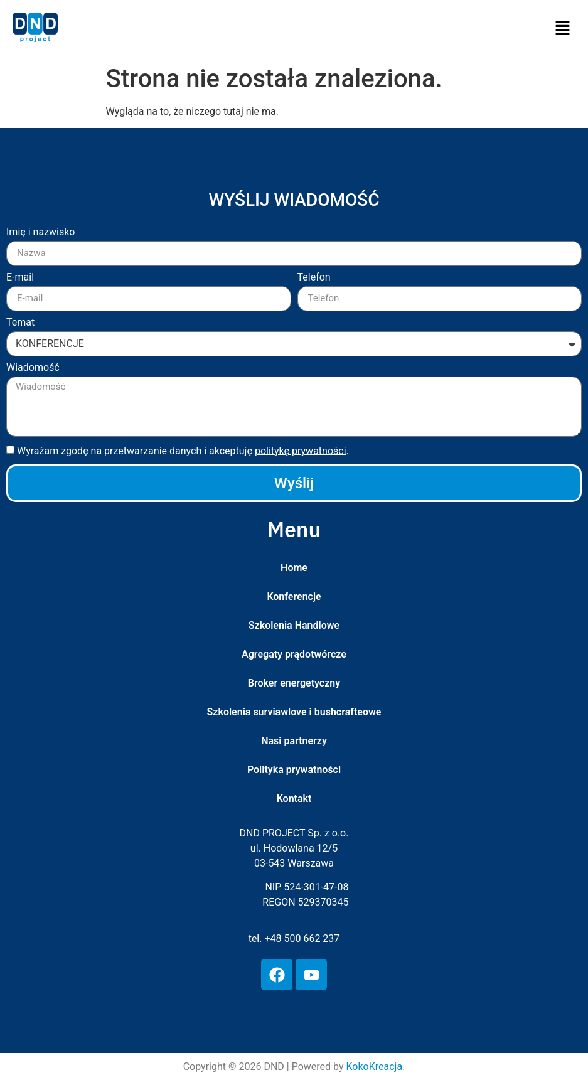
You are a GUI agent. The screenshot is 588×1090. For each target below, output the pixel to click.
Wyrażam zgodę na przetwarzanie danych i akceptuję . (183, 450)
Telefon (314, 277)
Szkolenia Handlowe (294, 625)
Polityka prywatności (294, 770)
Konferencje (294, 596)
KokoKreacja (374, 1066)
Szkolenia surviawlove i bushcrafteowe (294, 712)
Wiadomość (33, 368)
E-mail (20, 277)
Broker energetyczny (294, 683)
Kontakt (294, 798)
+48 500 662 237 (301, 938)
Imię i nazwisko (40, 232)
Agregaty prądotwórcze (294, 654)
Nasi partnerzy (294, 741)
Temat (20, 323)
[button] (562, 29)
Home (294, 568)
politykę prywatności (300, 450)
